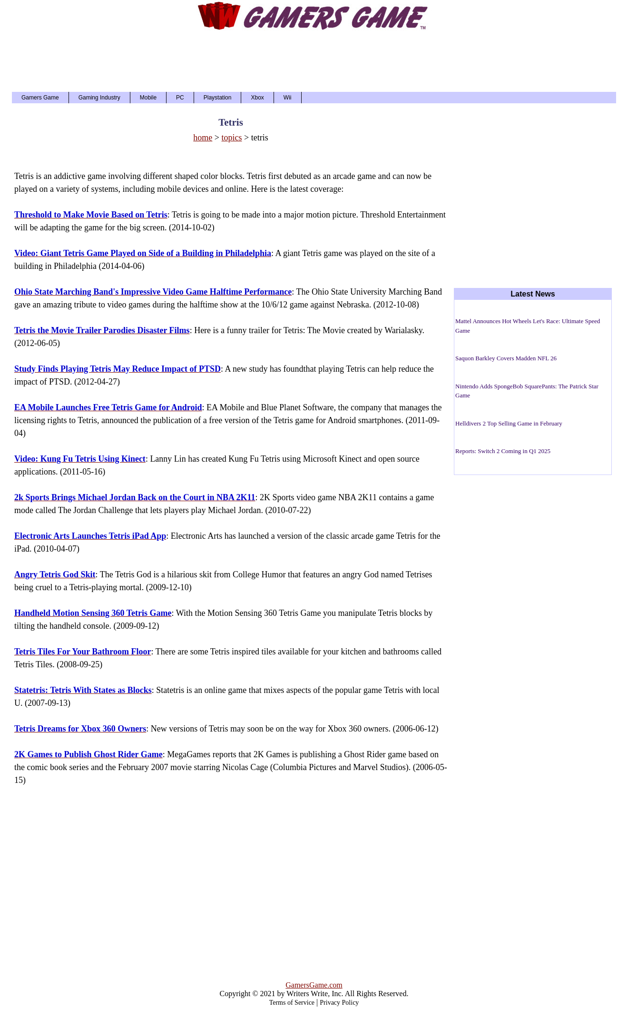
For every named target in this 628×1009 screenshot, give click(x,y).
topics (232, 137)
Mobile (148, 97)
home (202, 137)
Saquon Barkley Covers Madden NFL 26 (506, 358)
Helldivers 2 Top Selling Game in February (508, 423)
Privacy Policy (339, 1002)
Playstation (218, 97)
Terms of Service (291, 1002)
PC (180, 97)
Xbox (257, 97)
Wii (288, 97)
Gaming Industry (99, 97)
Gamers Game (40, 97)
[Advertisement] (314, 61)
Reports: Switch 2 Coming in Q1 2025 (502, 451)
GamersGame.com (314, 985)
